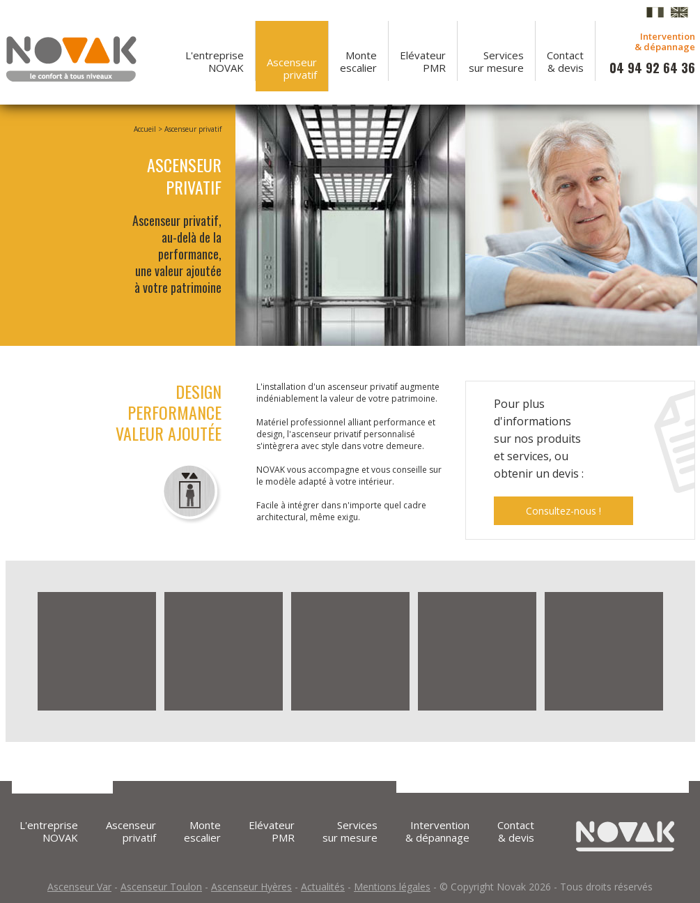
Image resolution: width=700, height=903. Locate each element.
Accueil (145, 129)
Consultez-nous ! (563, 510)
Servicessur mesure (496, 61)
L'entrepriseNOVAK (214, 61)
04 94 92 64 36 (652, 67)
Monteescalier (358, 61)
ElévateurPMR (423, 61)
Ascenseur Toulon (161, 886)
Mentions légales (392, 886)
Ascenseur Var (79, 886)
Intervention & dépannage (437, 831)
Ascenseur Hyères (251, 886)
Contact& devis (565, 61)
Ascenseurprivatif (292, 68)
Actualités (323, 886)
